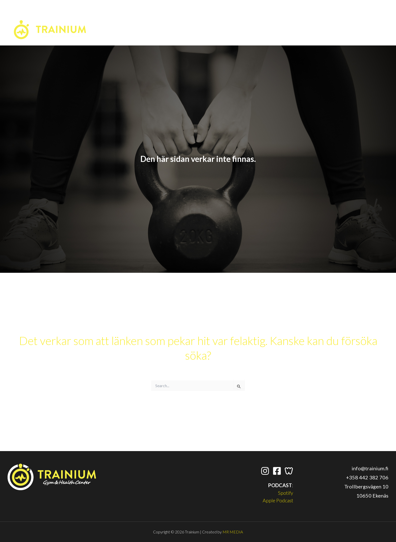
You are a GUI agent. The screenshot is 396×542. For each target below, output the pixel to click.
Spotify (285, 493)
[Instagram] (329, 15)
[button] (372, 16)
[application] (383, 15)
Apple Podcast (277, 500)
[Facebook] (340, 15)
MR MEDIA (232, 531)
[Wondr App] (350, 15)
